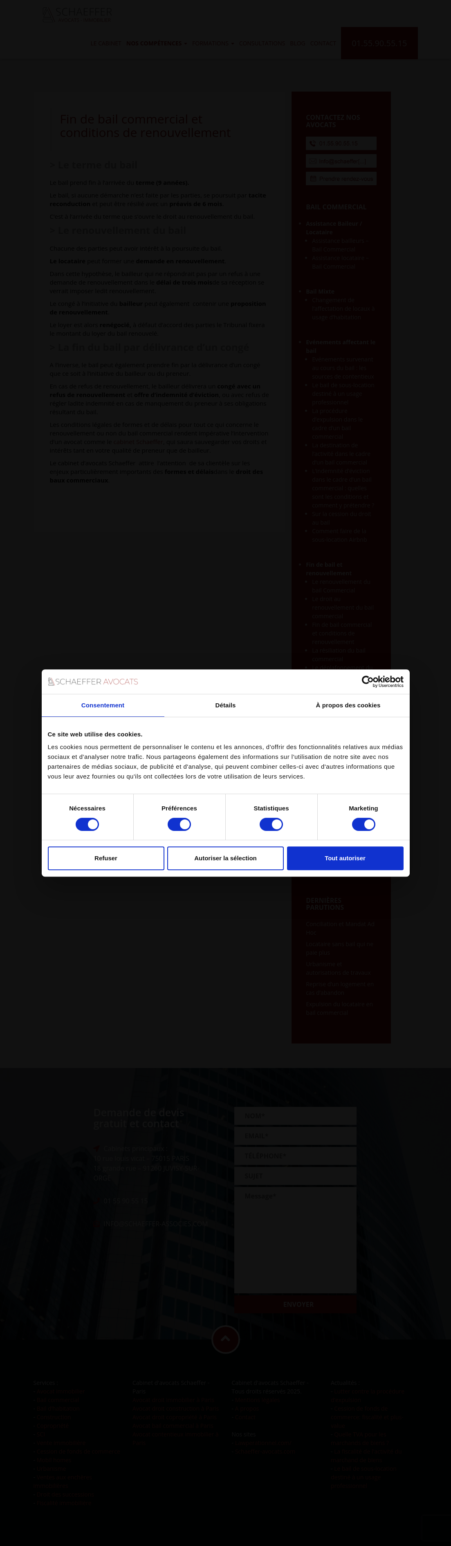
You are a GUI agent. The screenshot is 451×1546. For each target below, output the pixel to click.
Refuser (105, 858)
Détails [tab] (225, 705)
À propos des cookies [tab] (348, 705)
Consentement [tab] (102, 705)
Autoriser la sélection (225, 858)
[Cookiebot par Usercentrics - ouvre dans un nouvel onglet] (368, 681)
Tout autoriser (345, 858)
